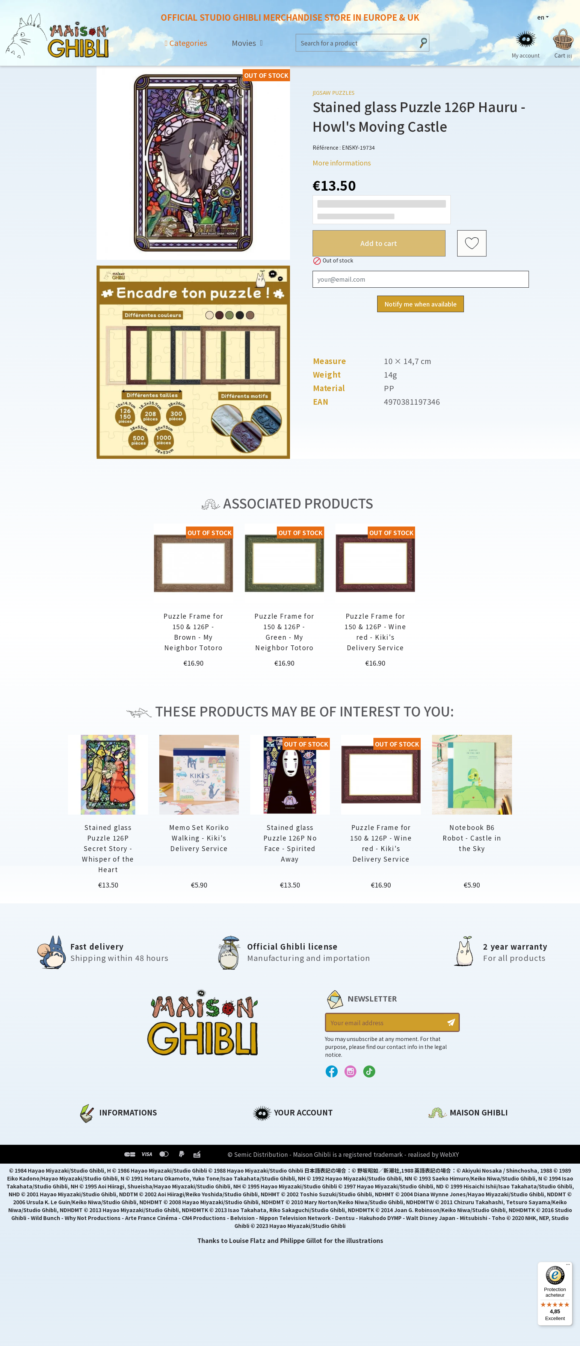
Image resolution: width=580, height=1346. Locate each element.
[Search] (355, 42)
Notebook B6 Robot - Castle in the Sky (472, 837)
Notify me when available (420, 303)
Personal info (273, 1130)
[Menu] (567, 1266)
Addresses (269, 1156)
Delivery (90, 1181)
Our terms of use (104, 1156)
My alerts (267, 1194)
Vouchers (267, 1168)
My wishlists (272, 1181)
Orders (263, 1143)
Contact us (445, 1210)
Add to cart (379, 243)
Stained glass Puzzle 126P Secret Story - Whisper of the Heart (108, 848)
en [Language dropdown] (540, 16)
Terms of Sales (100, 1168)
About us (91, 1130)
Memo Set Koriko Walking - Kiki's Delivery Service (199, 837)
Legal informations (108, 1143)
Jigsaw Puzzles (334, 92)
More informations (342, 162)
